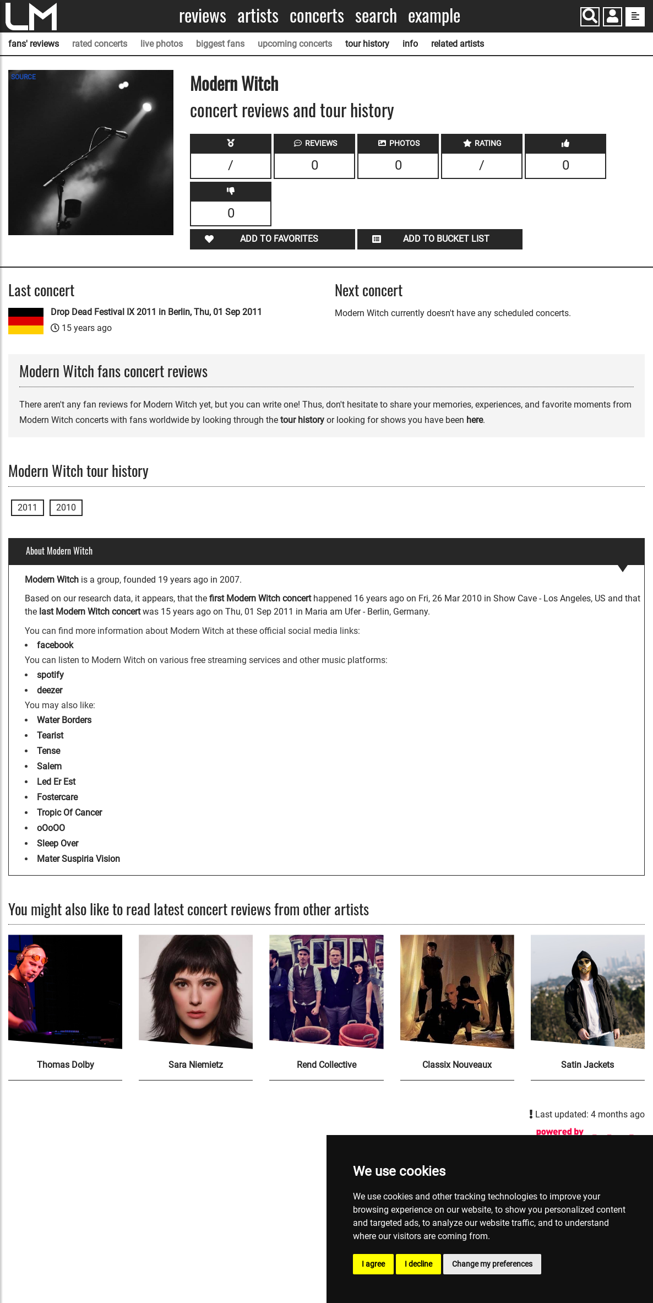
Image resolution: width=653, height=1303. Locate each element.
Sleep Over (57, 843)
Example (434, 15)
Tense (48, 751)
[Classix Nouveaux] (457, 992)
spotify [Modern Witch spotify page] (50, 675)
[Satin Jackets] (588, 992)
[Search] (590, 16)
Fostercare (57, 797)
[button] (612, 18)
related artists (457, 44)
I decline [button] (418, 1263)
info (410, 44)
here (474, 420)
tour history (367, 44)
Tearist (50, 735)
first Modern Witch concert (260, 598)
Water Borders (64, 720)
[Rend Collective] (326, 992)
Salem (49, 766)
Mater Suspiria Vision (78, 859)
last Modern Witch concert (89, 611)
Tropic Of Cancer (69, 812)
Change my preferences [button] (492, 1263)
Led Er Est (56, 782)
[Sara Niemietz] (196, 992)
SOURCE (23, 77)
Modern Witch (234, 83)
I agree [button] (373, 1263)
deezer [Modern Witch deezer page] (49, 690)
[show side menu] (635, 16)
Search (376, 15)
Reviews (202, 15)
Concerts (317, 15)
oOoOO (51, 828)
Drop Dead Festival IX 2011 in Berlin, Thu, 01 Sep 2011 (156, 312)
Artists (258, 15)
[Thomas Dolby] (65, 992)
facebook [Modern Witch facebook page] (55, 645)
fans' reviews (33, 44)
